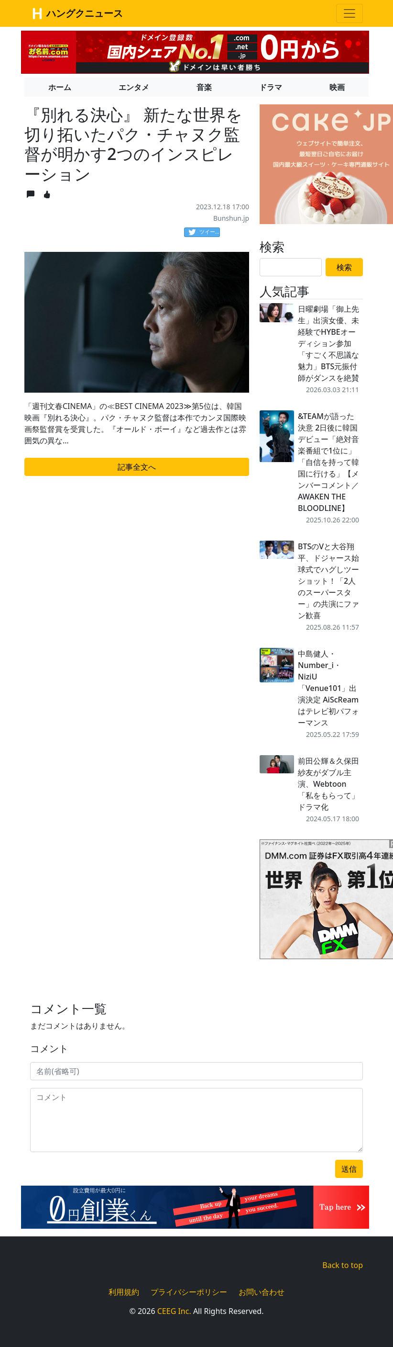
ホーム (59, 87)
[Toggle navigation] (349, 13)
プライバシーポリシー (189, 1292)
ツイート (204, 232)
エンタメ (134, 87)
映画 (337, 87)
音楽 (204, 87)
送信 (349, 1169)
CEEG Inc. (174, 1311)
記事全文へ (137, 467)
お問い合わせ (261, 1292)
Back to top (342, 1265)
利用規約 (124, 1292)
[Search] (291, 267)
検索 (344, 267)
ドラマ (270, 87)
